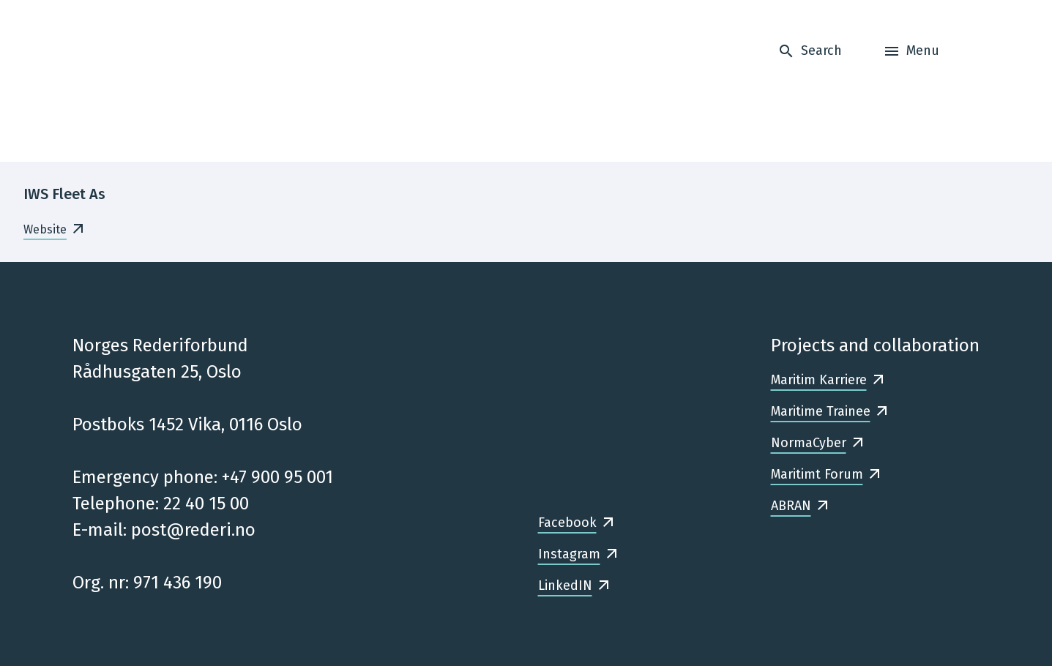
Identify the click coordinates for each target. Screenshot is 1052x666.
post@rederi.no (193, 530)
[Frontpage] (164, 81)
